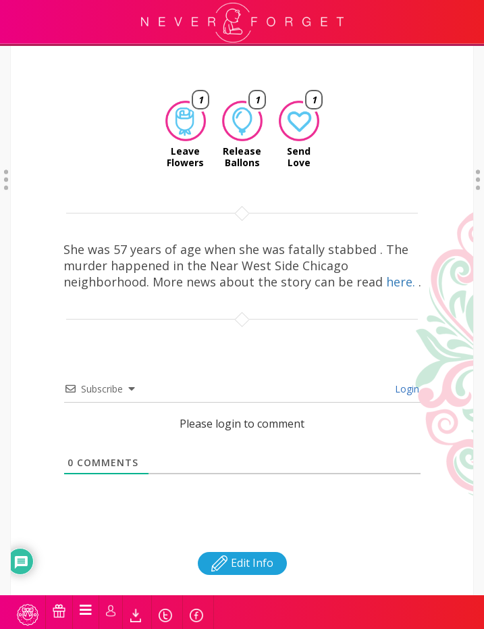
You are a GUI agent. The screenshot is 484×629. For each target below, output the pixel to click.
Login (405, 355)
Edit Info (242, 529)
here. (402, 248)
